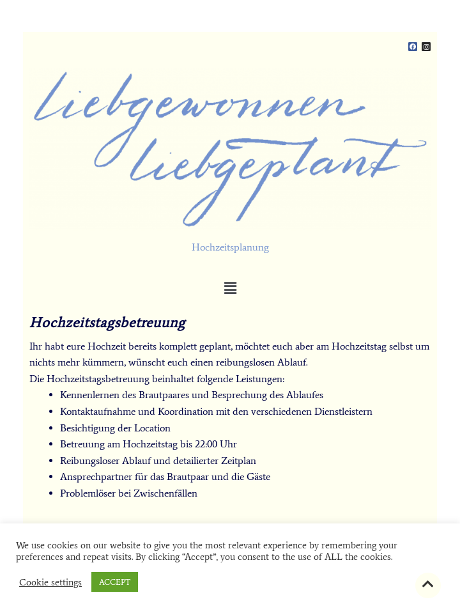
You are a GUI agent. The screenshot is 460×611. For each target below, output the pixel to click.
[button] (230, 288)
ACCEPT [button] (114, 582)
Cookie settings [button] (50, 582)
